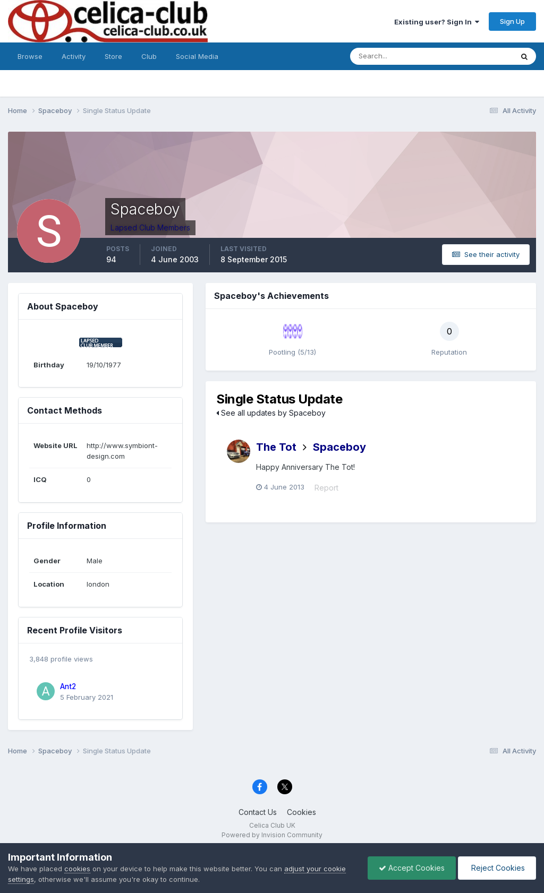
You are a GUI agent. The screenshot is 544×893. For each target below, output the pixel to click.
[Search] (397, 56)
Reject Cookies (497, 867)
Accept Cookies (412, 867)
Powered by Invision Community (272, 835)
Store (113, 56)
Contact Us (258, 812)
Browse (30, 56)
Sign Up (512, 21)
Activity (74, 56)
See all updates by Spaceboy (271, 412)
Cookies (301, 812)
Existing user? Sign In (436, 22)
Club (149, 56)
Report (326, 487)
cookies (77, 868)
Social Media (197, 56)
